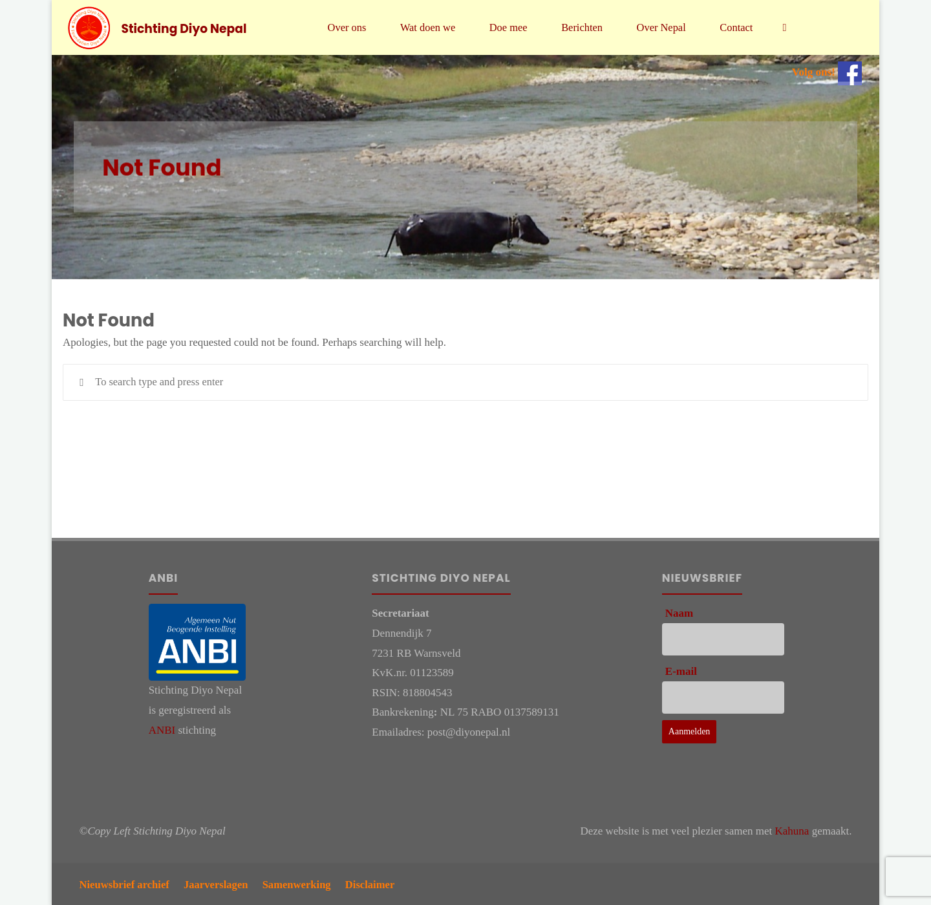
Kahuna (792, 831)
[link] (793, 27)
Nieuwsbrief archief (126, 883)
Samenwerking (302, 883)
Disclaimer (377, 883)
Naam (679, 613)
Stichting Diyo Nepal (185, 28)
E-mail (681, 671)
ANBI (162, 730)
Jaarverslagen (219, 883)
